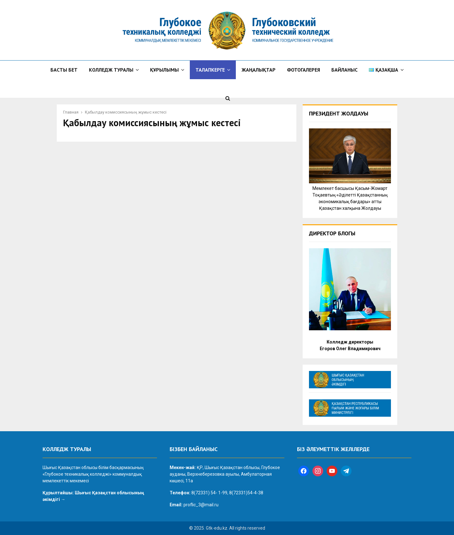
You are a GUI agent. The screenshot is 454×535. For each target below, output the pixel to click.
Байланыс (344, 70)
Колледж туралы (111, 70)
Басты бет (64, 70)
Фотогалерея (303, 70)
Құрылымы (164, 70)
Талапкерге (210, 70)
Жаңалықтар (259, 70)
